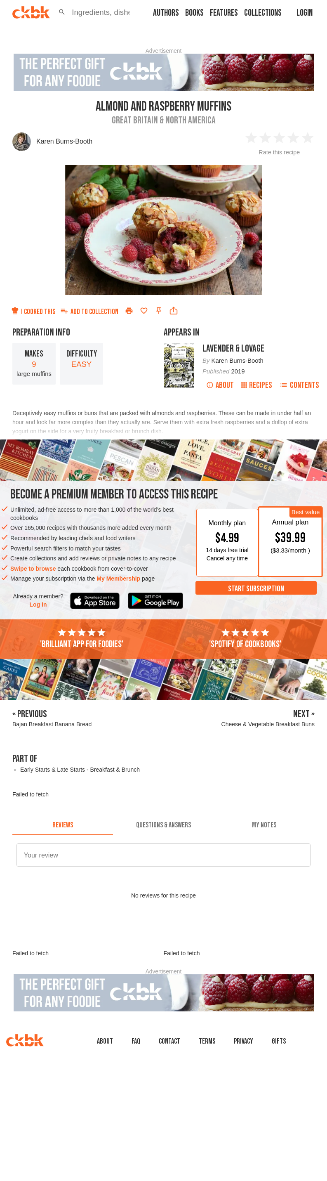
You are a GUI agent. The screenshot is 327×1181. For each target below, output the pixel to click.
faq (136, 1041)
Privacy (243, 1041)
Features (224, 13)
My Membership (118, 578)
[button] (62, 12)
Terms (207, 1041)
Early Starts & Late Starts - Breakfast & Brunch (80, 769)
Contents (299, 385)
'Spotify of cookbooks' (245, 639)
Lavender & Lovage (233, 348)
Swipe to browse (33, 568)
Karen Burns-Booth (64, 141)
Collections (263, 13)
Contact (169, 1041)
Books (194, 13)
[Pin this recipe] (158, 310)
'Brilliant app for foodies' (81, 639)
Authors (166, 13)
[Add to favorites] (143, 310)
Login (304, 13)
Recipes (256, 385)
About (220, 385)
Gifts (279, 1041)
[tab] (62, 825)
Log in (38, 604)
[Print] (129, 310)
